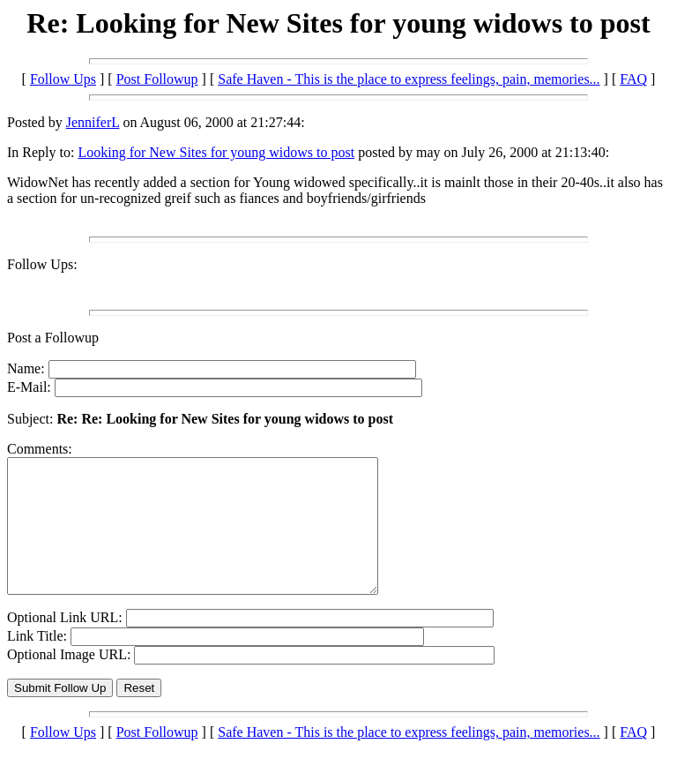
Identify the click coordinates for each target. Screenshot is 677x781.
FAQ (633, 78)
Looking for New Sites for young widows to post (216, 152)
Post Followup (157, 78)
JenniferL (93, 122)
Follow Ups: (42, 264)
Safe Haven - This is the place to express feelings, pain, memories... (408, 78)
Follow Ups (63, 78)
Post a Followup (53, 337)
